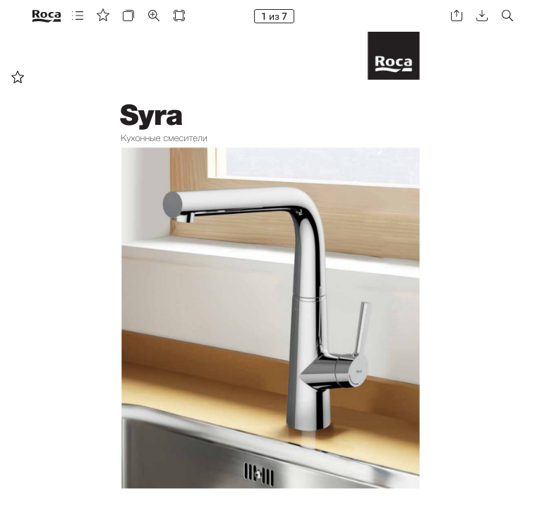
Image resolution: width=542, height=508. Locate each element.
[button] (77, 16)
